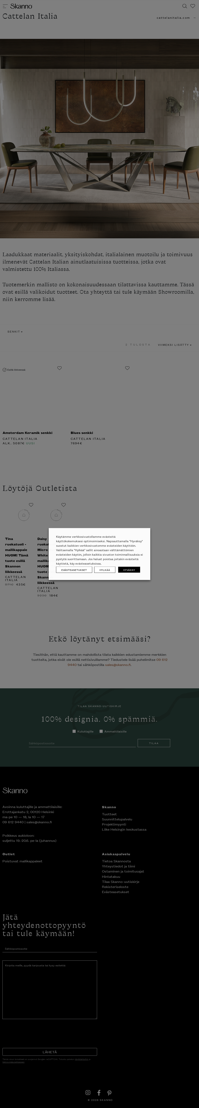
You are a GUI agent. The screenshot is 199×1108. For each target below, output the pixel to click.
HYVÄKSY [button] (129, 570)
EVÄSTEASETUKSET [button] (74, 570)
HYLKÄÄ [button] (105, 570)
